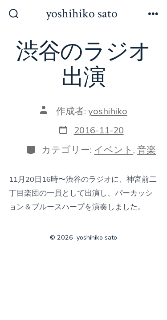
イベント (113, 150)
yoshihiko (107, 111)
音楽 (146, 150)
